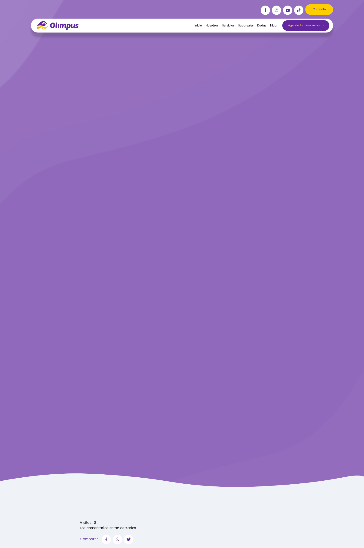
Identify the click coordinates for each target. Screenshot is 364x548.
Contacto (319, 9)
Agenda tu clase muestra (306, 25)
